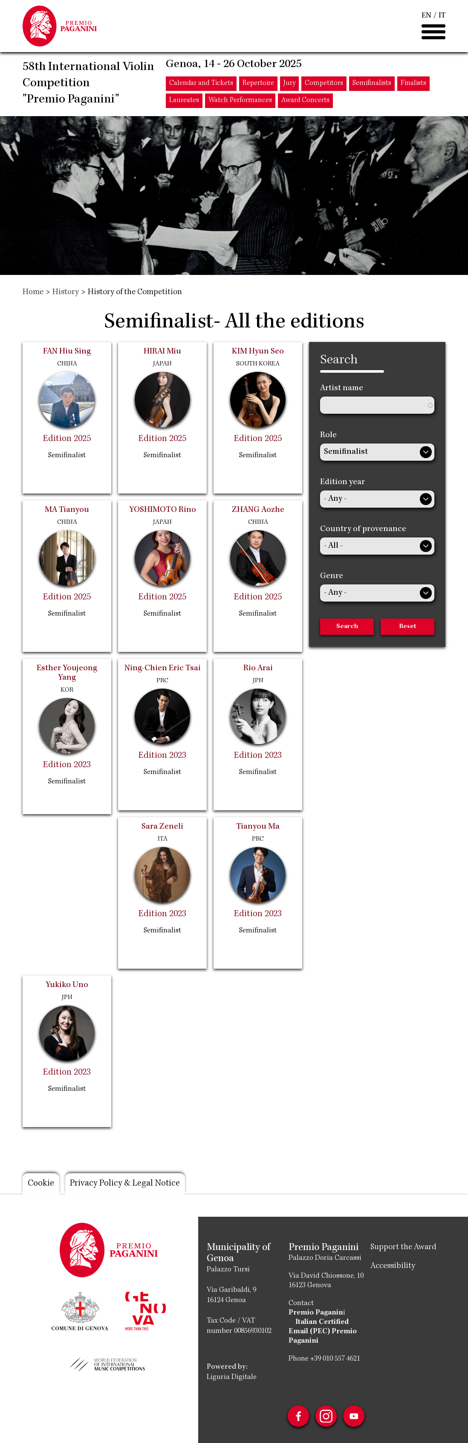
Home (33, 292)
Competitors (324, 84)
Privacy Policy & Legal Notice (126, 1184)
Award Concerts (305, 101)
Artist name (341, 388)
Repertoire (258, 84)
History (65, 292)
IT (442, 16)
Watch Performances (240, 101)
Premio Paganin (316, 1313)
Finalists (413, 84)
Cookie (41, 1184)
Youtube (354, 1416)
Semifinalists (371, 84)
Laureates (184, 101)
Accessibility (392, 1266)
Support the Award (403, 1247)
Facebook (298, 1416)
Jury (289, 84)
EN (426, 16)
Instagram (326, 1416)
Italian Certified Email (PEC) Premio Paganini (323, 1331)
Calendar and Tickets (201, 84)
